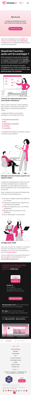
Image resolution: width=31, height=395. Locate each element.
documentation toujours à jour (9, 259)
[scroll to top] (14, 392)
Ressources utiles (15, 364)
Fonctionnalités (15, 353)
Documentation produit (15, 360)
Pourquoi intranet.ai (15, 349)
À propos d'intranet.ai (15, 358)
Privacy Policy (6, 387)
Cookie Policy (14, 388)
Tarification (15, 351)
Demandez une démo (16, 28)
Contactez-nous (15, 366)
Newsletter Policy (14, 387)
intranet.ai (9, 3)
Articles (15, 362)
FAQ (16, 355)
